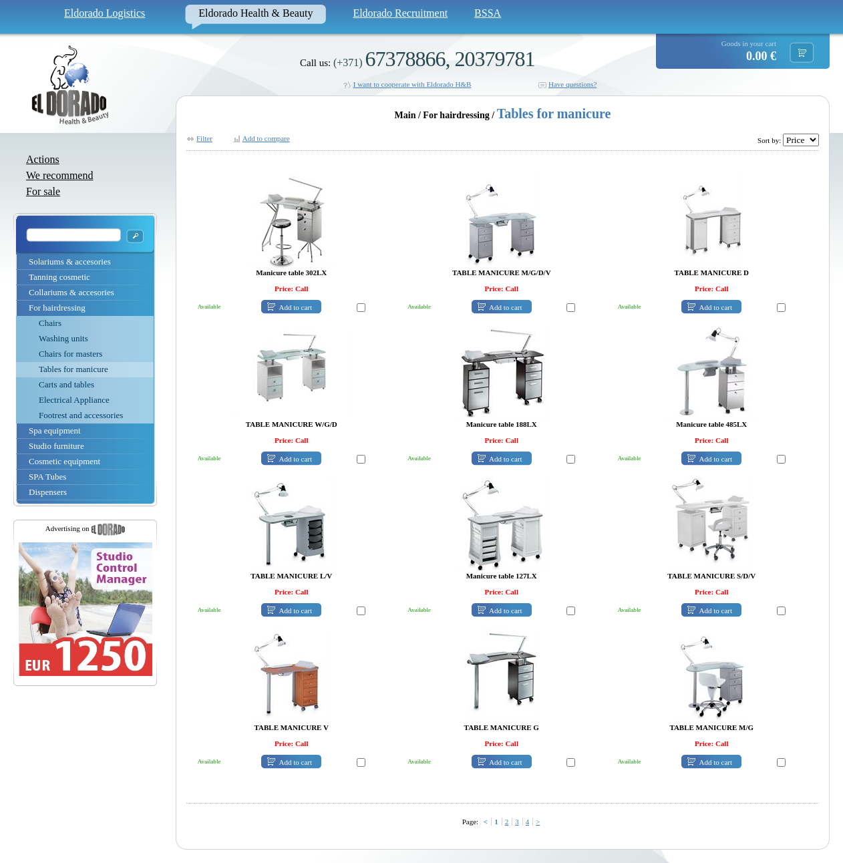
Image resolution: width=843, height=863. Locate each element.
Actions (42, 159)
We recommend (59, 175)
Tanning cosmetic (59, 277)
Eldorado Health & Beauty (255, 13)
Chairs (50, 323)
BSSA (487, 13)
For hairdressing (57, 308)
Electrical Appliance (74, 400)
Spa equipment (55, 430)
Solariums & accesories (70, 261)
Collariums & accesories (71, 292)
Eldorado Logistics (104, 13)
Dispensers (48, 492)
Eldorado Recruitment (400, 13)
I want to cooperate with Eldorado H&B (412, 84)
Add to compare (266, 138)
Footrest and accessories (81, 415)
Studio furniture (56, 446)
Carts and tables (66, 384)
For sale (43, 191)
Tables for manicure (73, 369)
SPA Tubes (47, 477)
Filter (204, 138)
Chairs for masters (70, 354)
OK (135, 236)
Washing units (63, 338)
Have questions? (572, 84)
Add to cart (295, 307)
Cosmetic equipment (64, 461)
